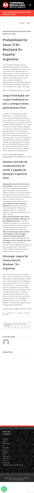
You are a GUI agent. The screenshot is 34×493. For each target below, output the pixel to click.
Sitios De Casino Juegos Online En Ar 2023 (17, 309)
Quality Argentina (20, 479)
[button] (4, 489)
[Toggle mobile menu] (30, 5)
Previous (22, 23)
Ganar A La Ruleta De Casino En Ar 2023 (16, 91)
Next (28, 23)
